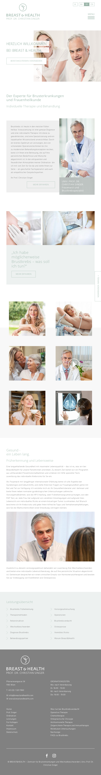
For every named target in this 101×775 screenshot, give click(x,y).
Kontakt (9, 725)
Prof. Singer (11, 712)
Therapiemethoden (18, 615)
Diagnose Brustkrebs (19, 632)
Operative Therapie (59, 712)
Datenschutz (12, 732)
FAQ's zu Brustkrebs (59, 735)
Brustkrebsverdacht (63, 620)
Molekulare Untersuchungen (63, 728)
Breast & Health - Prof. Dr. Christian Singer (23, 12)
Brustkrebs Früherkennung (21, 609)
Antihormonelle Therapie (61, 722)
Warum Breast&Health (64, 638)
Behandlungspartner (19, 638)
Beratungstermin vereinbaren (26, 60)
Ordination (11, 715)
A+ (81, 4)
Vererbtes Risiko (61, 632)
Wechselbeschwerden (20, 626)
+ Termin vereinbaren (98, 286)
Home (9, 709)
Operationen (60, 615)
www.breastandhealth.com (21, 698)
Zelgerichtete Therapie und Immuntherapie (69, 725)
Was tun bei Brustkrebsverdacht (64, 709)
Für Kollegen (12, 722)
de (87, 4)
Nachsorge (55, 732)
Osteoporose (60, 626)
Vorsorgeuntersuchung (64, 609)
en (92, 4)
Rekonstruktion (17, 620)
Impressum (11, 728)
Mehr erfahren (23, 274)
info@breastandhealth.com (21, 695)
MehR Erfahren (41, 184)
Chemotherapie (57, 715)
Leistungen (11, 719)
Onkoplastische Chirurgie (61, 719)
